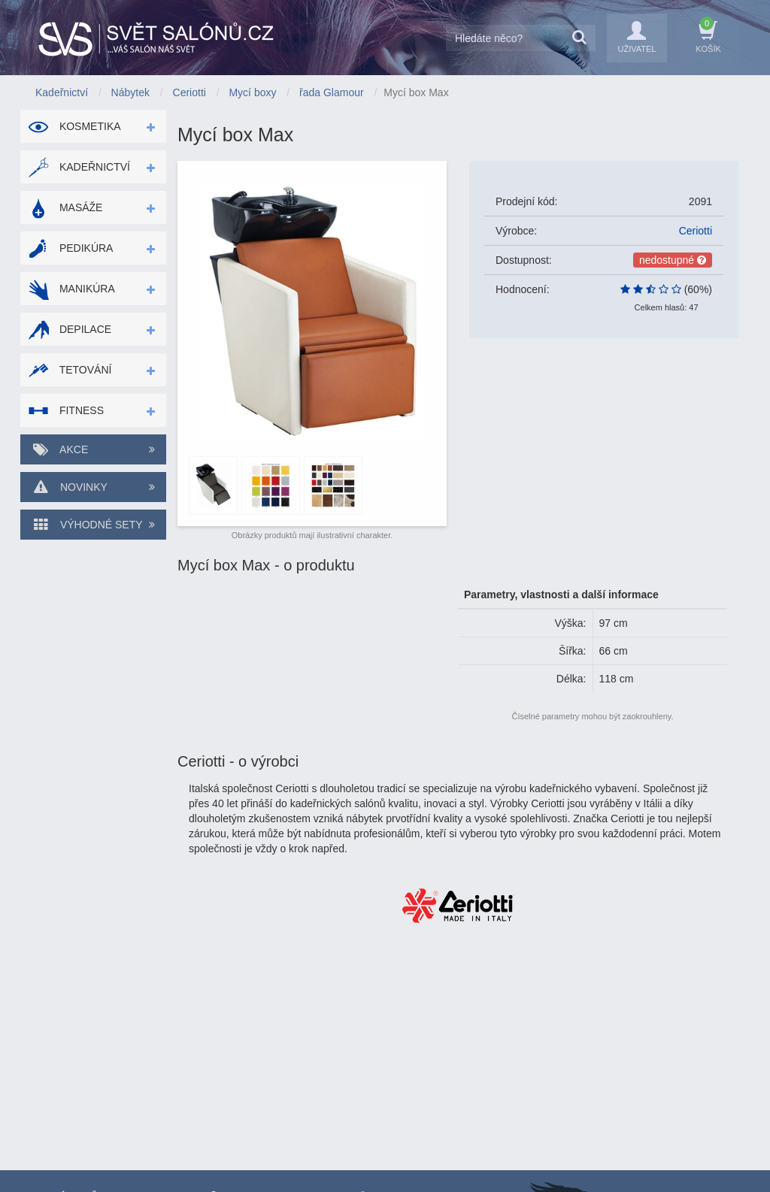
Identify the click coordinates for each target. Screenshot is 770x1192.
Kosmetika (74, 126)
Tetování (69, 369)
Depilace (69, 329)
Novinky (93, 487)
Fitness (66, 410)
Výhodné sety (93, 525)
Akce (93, 449)
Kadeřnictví (79, 166)
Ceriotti (695, 231)
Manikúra (71, 288)
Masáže (65, 207)
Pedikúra (70, 248)
